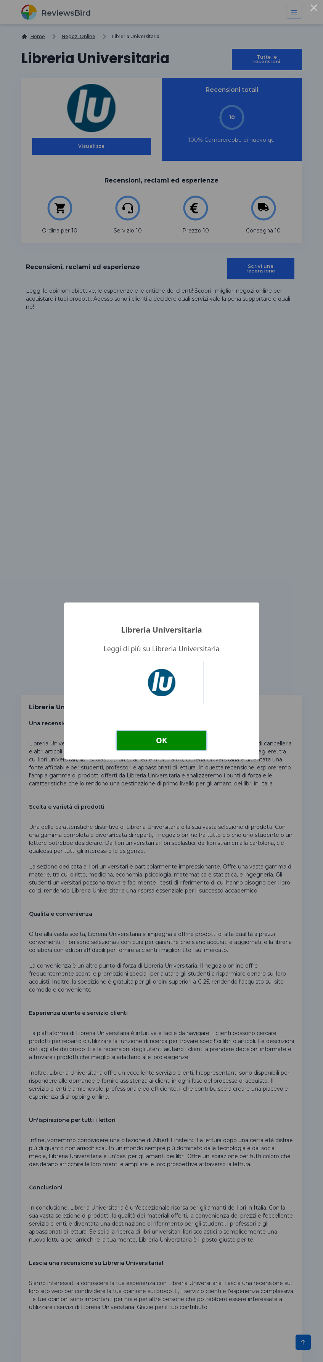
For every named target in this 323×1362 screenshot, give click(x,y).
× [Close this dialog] (313, 9)
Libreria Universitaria (161, 630)
